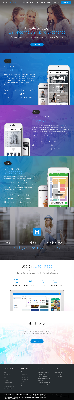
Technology (24, 386)
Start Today (37, 45)
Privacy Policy (58, 374)
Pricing (37, 2)
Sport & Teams (41, 374)
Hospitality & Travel (43, 385)
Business (40, 381)
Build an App (24, 374)
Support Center (8, 383)
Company (49, 2)
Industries (25, 2)
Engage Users (25, 379)
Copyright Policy (59, 372)
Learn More (37, 342)
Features (32, 2)
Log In (56, 2)
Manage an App (25, 377)
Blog (5, 372)
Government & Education (44, 379)
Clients (43, 2)
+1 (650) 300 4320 (9, 388)
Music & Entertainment (43, 372)
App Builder (7, 374)
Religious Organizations (44, 383)
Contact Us (7, 381)
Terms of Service (59, 376)
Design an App (25, 376)
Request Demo (66, 2)
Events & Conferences (43, 376)
